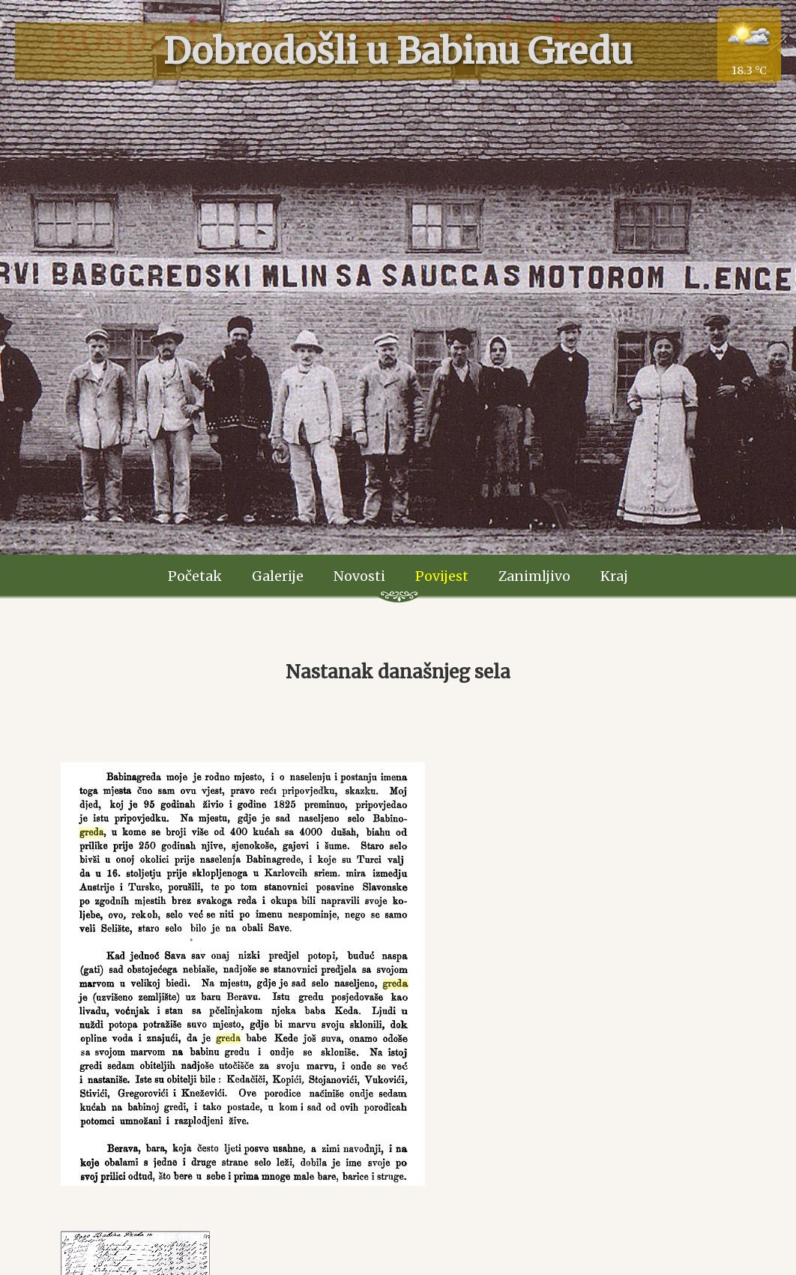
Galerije (278, 576)
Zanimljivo (534, 576)
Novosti (359, 576)
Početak (195, 576)
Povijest (441, 576)
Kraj (614, 576)
